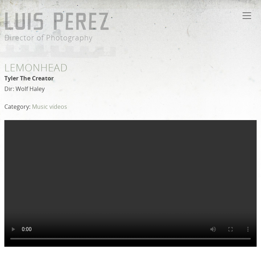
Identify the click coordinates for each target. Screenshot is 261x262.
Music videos (49, 107)
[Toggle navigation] (247, 16)
